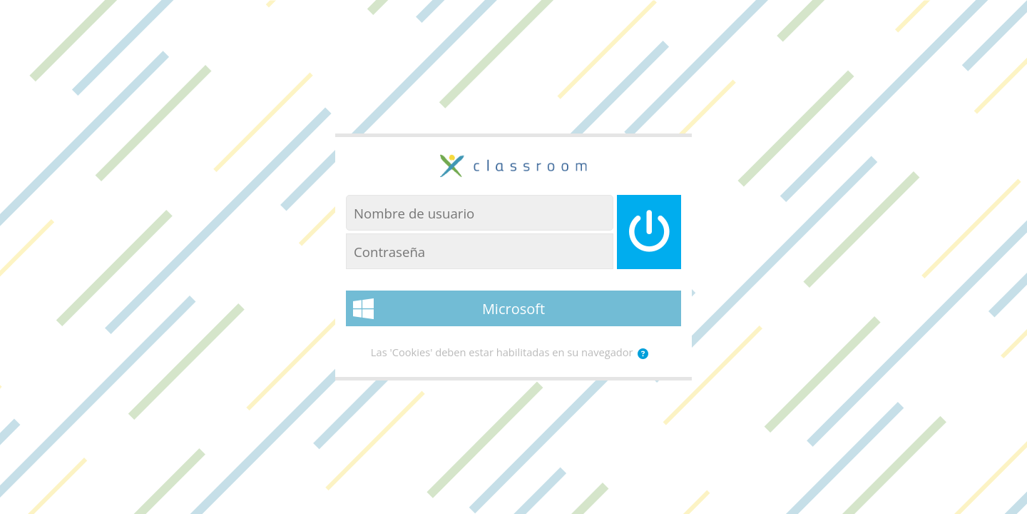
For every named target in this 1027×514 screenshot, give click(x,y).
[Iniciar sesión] (649, 232)
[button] (642, 354)
